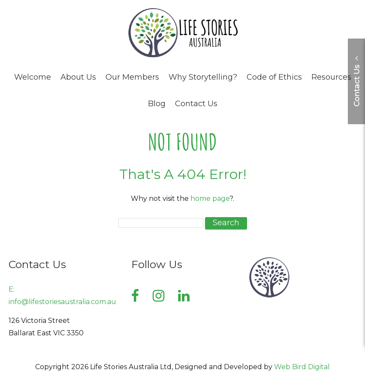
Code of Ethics (274, 77)
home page (209, 198)
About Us (78, 77)
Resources (331, 77)
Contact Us (196, 103)
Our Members (132, 77)
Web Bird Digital (302, 367)
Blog (157, 103)
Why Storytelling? (203, 77)
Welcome (32, 77)
